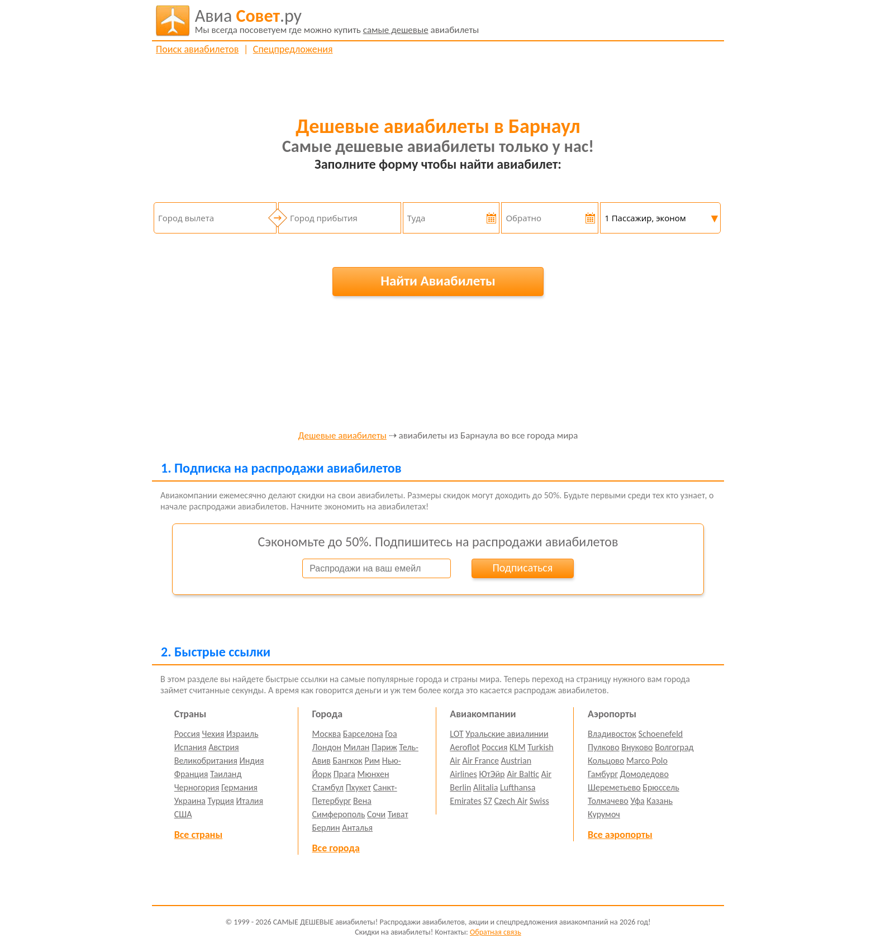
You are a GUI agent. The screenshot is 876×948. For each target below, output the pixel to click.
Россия (187, 733)
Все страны (198, 834)
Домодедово (644, 774)
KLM (518, 747)
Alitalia (485, 787)
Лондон (327, 747)
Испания (190, 747)
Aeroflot (464, 747)
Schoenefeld (661, 733)
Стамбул (328, 787)
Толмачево (608, 800)
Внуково (637, 747)
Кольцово (606, 760)
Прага (344, 774)
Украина (190, 800)
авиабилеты (337, 21)
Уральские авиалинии (506, 733)
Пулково (604, 747)
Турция (221, 800)
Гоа (391, 733)
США (183, 814)
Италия (250, 800)
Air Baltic (523, 774)
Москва (326, 733)
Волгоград (674, 747)
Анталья (357, 827)
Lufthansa (517, 787)
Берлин (326, 827)
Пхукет (358, 787)
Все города (336, 848)
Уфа (637, 800)
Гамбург (603, 774)
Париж (384, 747)
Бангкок (347, 760)
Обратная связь (495, 932)
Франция (191, 774)
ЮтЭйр (491, 774)
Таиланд (225, 774)
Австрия (223, 747)
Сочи (376, 814)
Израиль (242, 733)
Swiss (539, 800)
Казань (659, 800)
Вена (362, 800)
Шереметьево (614, 787)
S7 (487, 800)
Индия (251, 760)
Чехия (213, 733)
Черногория (197, 787)
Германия (239, 787)
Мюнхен (373, 774)
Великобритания (205, 760)
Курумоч (604, 814)
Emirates (465, 800)
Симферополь (338, 814)
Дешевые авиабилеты (342, 436)
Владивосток (612, 733)
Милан (357, 747)
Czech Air (510, 800)
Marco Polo (647, 760)
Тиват (398, 814)
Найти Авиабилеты (438, 280)
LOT (456, 733)
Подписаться (522, 567)
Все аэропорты (620, 834)
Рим (372, 760)
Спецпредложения (293, 49)
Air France (480, 760)
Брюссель (660, 787)
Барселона (363, 733)
